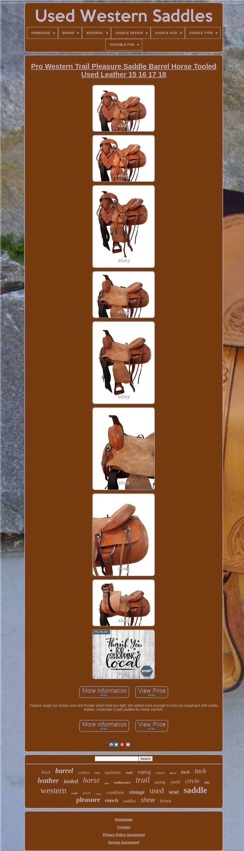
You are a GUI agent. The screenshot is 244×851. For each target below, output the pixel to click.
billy (207, 782)
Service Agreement (123, 842)
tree (97, 773)
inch (185, 772)
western (53, 790)
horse (91, 780)
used (156, 790)
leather (48, 780)
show (148, 799)
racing (160, 782)
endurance (122, 782)
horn (173, 773)
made (98, 793)
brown (165, 800)
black (45, 772)
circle (192, 780)
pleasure (88, 799)
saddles (129, 801)
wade (129, 773)
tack (200, 771)
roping (144, 772)
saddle (195, 790)
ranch (111, 800)
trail (143, 780)
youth (175, 781)
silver (86, 793)
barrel (64, 771)
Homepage (124, 820)
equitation (113, 772)
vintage (137, 792)
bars (107, 783)
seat (174, 792)
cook (74, 793)
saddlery (84, 773)
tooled (71, 781)
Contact (123, 827)
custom (160, 773)
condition (115, 792)
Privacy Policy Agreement (124, 835)
